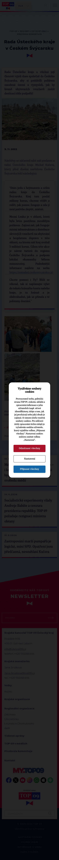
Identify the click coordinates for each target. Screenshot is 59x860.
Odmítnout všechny (29, 448)
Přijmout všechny (29, 469)
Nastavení (29, 458)
